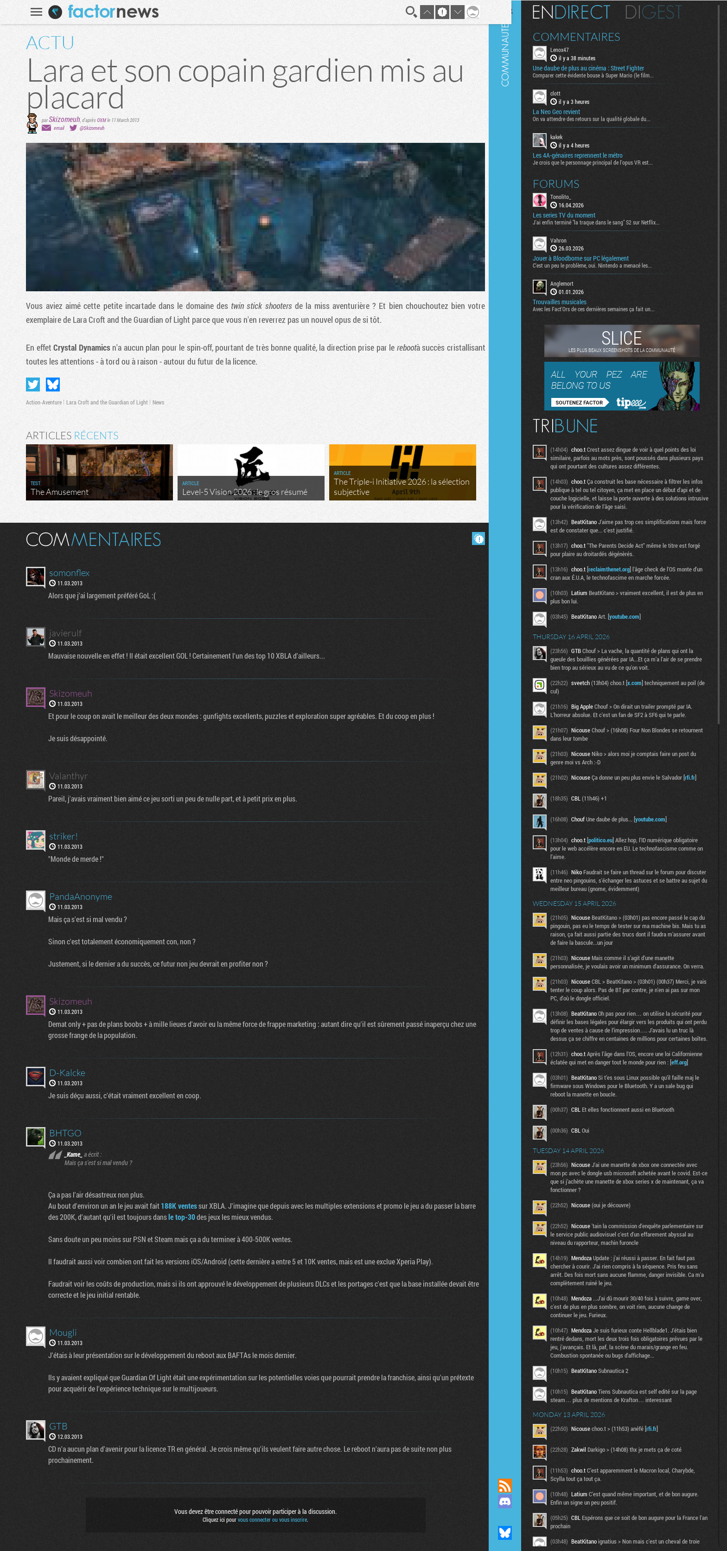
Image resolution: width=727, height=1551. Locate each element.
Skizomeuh (61, 119)
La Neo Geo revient (572, 111)
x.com (650, 690)
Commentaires (592, 36)
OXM (98, 119)
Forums (571, 183)
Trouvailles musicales (575, 301)
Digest (669, 12)
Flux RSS (521, 1486)
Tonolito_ (576, 195)
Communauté (520, 730)
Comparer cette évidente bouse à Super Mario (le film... (609, 74)
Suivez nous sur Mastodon (521, 1517)
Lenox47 (575, 49)
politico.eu (616, 850)
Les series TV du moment (579, 214)
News (155, 402)
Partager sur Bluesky (50, 384)
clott (571, 92)
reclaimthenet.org (624, 577)
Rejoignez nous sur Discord (521, 1501)
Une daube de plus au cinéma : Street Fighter (604, 67)
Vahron (574, 239)
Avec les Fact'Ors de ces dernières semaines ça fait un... (609, 308)
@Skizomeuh (89, 127)
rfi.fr (573, 793)
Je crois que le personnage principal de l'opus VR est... (608, 161)
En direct (587, 12)
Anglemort (577, 283)
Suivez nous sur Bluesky (521, 1533)
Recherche (408, 12)
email (56, 127)
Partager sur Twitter (30, 384)
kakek (572, 136)
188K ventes (177, 1206)
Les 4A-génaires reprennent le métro (593, 154)
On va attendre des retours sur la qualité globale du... (607, 118)
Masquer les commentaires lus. (475, 538)
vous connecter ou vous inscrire (269, 1519)
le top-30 (179, 1217)
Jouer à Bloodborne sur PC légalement (596, 258)
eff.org (588, 1098)
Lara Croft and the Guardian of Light (104, 402)
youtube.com (640, 624)
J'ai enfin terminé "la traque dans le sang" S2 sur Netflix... (612, 221)
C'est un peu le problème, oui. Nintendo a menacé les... (608, 265)
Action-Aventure (40, 402)
